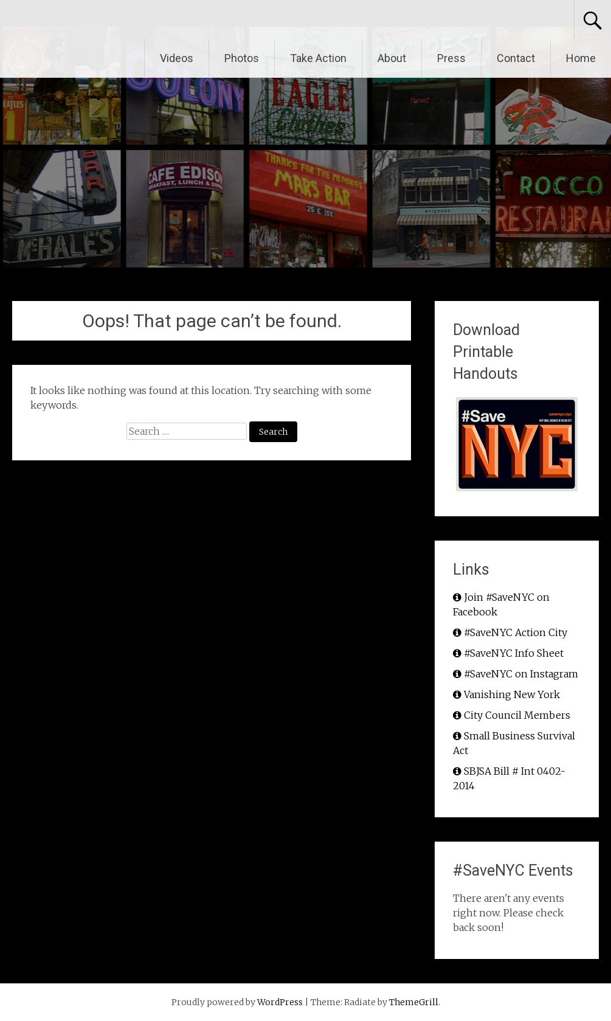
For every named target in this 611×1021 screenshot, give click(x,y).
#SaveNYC (66, 19)
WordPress (280, 1002)
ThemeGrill (413, 1002)
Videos (176, 58)
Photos (241, 58)
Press (451, 58)
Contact (516, 58)
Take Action (318, 58)
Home (581, 58)
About (392, 58)
